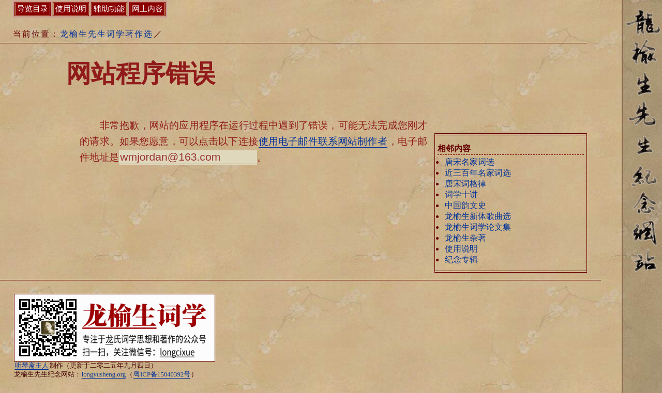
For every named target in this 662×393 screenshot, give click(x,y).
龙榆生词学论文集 (478, 227)
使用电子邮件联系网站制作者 (323, 141)
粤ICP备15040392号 (161, 374)
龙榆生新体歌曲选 (478, 216)
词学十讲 (461, 194)
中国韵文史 (465, 205)
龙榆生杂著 (465, 237)
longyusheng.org (104, 374)
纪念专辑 (461, 259)
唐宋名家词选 (469, 162)
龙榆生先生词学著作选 (106, 33)
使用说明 (461, 248)
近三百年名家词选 (478, 172)
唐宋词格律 (465, 183)
